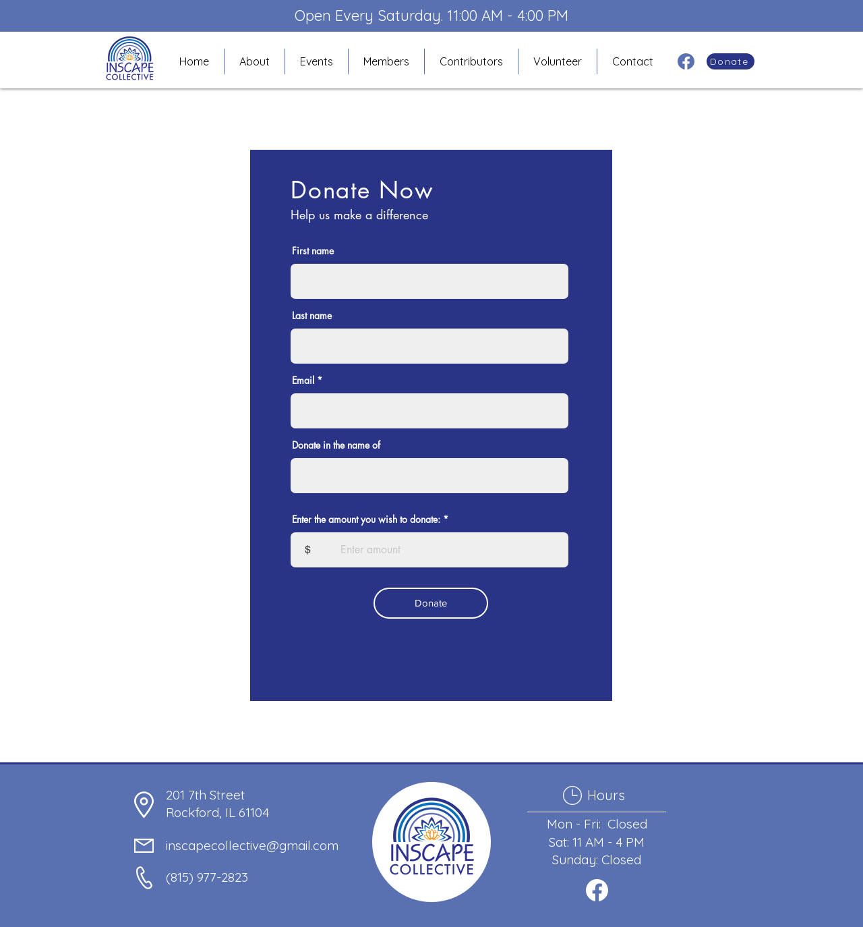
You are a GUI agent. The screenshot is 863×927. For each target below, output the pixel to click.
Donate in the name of (336, 445)
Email (303, 380)
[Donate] (730, 61)
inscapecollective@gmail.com (252, 845)
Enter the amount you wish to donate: (366, 519)
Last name (312, 315)
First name (313, 251)
